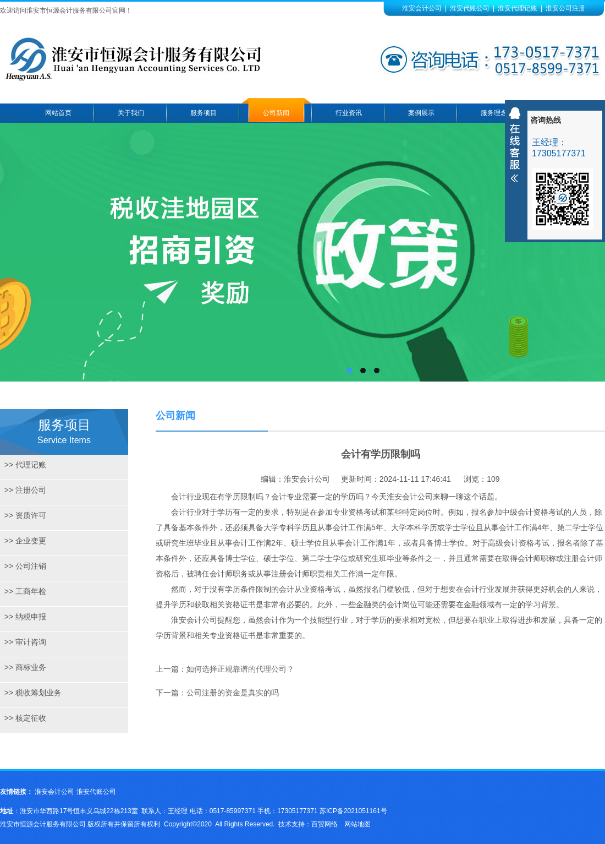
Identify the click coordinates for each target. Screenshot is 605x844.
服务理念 (494, 113)
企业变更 (23, 540)
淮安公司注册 (565, 8)
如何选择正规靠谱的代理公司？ (240, 669)
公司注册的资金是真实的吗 (232, 692)
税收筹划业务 (31, 692)
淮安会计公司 (422, 8)
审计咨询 (23, 642)
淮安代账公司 (470, 8)
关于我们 (131, 113)
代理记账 (23, 464)
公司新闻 (276, 113)
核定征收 (23, 718)
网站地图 (357, 824)
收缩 (515, 144)
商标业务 (23, 667)
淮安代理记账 (517, 8)
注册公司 (23, 490)
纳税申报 (23, 616)
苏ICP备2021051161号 (353, 811)
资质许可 (23, 515)
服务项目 (203, 113)
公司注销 (23, 566)
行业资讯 (349, 113)
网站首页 (58, 113)
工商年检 (23, 591)
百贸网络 (324, 824)
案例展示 (421, 113)
